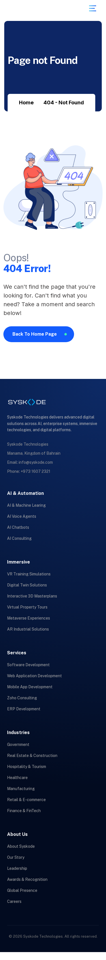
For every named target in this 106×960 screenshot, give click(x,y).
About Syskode (21, 846)
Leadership (17, 868)
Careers (14, 901)
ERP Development (23, 709)
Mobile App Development (30, 687)
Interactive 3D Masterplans (32, 596)
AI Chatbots (18, 527)
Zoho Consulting (22, 698)
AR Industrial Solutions (28, 629)
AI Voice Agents (21, 516)
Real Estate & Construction (32, 755)
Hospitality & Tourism (26, 766)
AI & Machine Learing (26, 505)
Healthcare (17, 777)
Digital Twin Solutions (27, 585)
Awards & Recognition (27, 879)
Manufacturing (21, 788)
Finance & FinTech (24, 810)
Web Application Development (34, 676)
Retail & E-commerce (26, 799)
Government (18, 744)
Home (26, 102)
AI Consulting (19, 538)
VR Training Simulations (29, 574)
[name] (92, 8)
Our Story (15, 857)
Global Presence (22, 890)
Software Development (28, 665)
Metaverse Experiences (28, 618)
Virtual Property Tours (27, 607)
